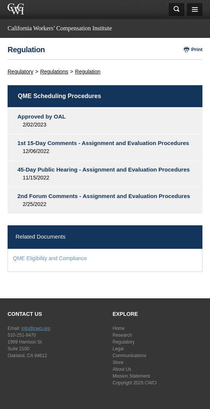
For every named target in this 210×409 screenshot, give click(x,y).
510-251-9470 (22, 335)
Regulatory (20, 72)
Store (118, 362)
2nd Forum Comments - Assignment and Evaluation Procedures (103, 196)
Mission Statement (131, 376)
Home (119, 328)
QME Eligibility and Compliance (50, 258)
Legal (118, 348)
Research (122, 335)
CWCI (151, 383)
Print (196, 49)
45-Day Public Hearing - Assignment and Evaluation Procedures (103, 169)
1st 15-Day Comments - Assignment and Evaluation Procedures (103, 143)
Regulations (54, 72)
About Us (122, 369)
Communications (129, 355)
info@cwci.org (36, 328)
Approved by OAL (41, 116)
